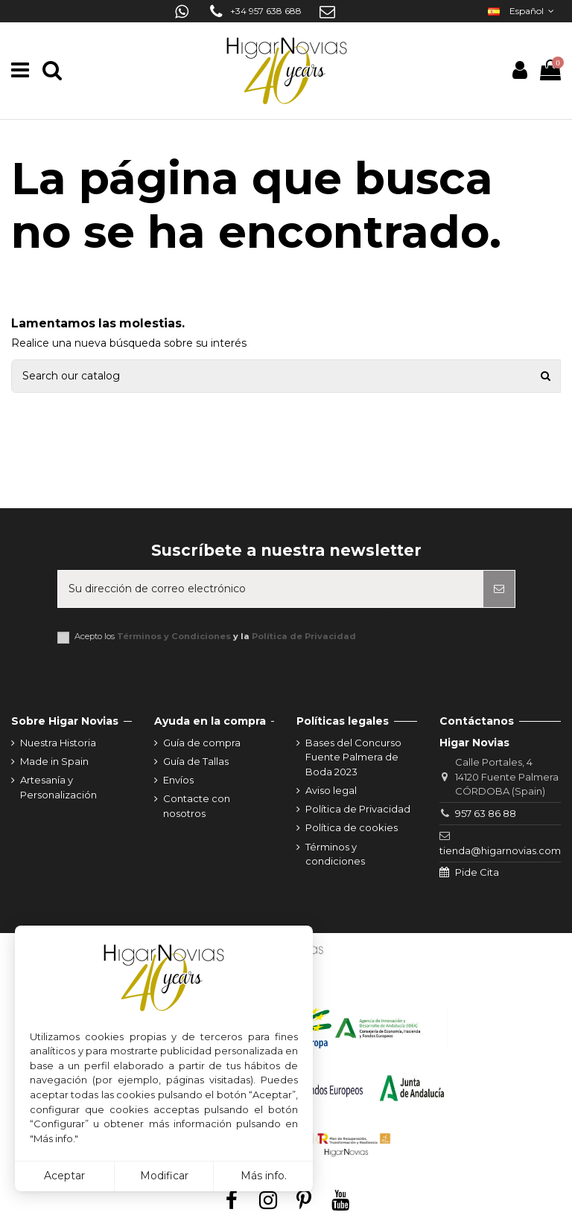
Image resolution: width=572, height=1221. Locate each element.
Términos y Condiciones (174, 636)
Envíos (178, 780)
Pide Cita (477, 872)
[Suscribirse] (499, 589)
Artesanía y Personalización (58, 787)
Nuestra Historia (58, 743)
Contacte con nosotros (196, 805)
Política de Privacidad (304, 636)
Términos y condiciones (335, 854)
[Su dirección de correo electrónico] (270, 589)
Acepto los (215, 636)
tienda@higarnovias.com (500, 850)
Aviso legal (331, 790)
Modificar (164, 1175)
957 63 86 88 (485, 813)
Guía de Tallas (196, 761)
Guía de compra (202, 743)
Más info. (264, 1175)
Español (522, 10)
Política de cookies (351, 827)
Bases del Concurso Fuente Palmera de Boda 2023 (353, 757)
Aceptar (64, 1175)
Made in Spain (54, 761)
